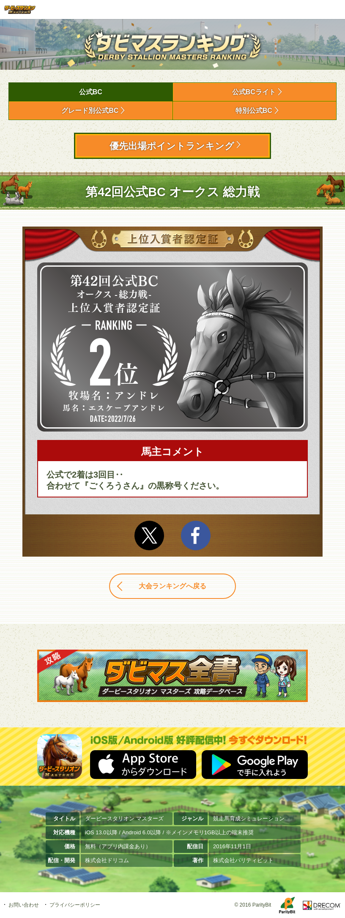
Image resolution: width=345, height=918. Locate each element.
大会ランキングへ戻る (172, 586)
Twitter (149, 535)
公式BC (90, 92)
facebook (196, 535)
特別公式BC (253, 110)
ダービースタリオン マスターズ (20, 9)
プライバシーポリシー (74, 905)
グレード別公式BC (89, 110)
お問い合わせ (23, 905)
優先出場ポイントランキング (172, 146)
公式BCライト (254, 92)
